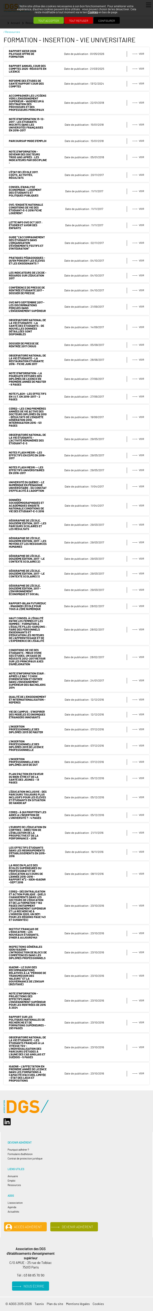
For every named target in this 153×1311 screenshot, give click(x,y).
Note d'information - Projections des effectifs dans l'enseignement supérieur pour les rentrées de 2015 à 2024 (27, 1000)
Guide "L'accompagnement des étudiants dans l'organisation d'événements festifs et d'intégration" (27, 243)
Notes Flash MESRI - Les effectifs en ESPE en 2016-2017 (27, 455)
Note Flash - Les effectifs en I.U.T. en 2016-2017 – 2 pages (27, 396)
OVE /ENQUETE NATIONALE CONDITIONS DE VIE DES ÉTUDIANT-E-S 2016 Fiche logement (26, 209)
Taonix (39, 1304)
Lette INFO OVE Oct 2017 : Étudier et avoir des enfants (25, 225)
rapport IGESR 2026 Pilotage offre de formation (22, 54)
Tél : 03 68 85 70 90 (30, 1275)
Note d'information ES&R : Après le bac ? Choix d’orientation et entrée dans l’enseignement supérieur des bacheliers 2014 (27, 680)
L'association (15, 1203)
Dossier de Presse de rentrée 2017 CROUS (24, 345)
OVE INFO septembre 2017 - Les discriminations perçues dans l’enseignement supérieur (27, 306)
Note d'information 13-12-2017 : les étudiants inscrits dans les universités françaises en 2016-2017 (26, 125)
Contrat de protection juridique (25, 1158)
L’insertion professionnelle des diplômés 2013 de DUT (24, 762)
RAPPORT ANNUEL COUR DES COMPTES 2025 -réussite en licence (27, 69)
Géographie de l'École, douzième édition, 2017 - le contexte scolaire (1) (27, 573)
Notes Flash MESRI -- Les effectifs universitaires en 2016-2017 (26, 470)
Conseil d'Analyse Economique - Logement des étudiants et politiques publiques (25, 191)
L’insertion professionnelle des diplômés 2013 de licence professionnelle (26, 745)
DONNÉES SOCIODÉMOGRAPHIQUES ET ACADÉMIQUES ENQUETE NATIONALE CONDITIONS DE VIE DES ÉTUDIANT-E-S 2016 (26, 506)
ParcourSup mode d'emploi (27, 141)
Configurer (106, 20)
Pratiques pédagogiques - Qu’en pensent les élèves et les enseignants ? (27, 260)
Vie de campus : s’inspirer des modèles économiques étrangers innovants (27, 714)
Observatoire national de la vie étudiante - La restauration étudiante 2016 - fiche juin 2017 (27, 360)
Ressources (14, 1185)
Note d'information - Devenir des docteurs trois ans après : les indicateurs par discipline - (28, 157)
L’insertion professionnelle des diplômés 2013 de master (26, 729)
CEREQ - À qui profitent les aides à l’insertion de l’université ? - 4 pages (27, 815)
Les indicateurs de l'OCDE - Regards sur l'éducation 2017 (27, 275)
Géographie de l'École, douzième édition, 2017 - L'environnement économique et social (25, 590)
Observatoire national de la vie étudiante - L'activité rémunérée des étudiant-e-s (27, 439)
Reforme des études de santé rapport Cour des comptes (26, 83)
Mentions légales (78, 1304)
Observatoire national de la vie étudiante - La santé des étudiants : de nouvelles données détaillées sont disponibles (27, 327)
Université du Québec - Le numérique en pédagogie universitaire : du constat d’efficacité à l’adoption (28, 486)
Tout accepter (48, 20)
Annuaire (13, 1176)
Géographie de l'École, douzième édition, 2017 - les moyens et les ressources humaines (28, 542)
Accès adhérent (28, 1227)
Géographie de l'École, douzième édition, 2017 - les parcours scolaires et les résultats (27, 525)
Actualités (13, 1211)
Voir (141, 54)
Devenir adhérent (77, 1227)
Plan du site (55, 1304)
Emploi (11, 1180)
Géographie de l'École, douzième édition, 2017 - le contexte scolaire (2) (27, 559)
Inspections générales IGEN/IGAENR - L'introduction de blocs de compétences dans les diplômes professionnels (28, 952)
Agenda (12, 1207)
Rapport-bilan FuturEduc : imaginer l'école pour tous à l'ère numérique (27, 606)
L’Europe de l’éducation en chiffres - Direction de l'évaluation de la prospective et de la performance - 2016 (27, 833)
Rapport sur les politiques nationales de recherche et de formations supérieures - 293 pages (27, 1023)
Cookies (93, 12)
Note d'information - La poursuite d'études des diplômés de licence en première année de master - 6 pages (27, 379)
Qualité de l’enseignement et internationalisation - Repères (27, 700)
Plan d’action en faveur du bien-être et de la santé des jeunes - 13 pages (26, 778)
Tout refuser (78, 20)
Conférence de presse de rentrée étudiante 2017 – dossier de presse (27, 290)
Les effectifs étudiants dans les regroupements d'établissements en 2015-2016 (27, 852)
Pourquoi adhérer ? (18, 1149)
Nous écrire (34, 1286)
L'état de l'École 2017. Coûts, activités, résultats (23, 175)
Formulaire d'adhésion (20, 1154)
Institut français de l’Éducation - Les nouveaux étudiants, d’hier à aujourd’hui (24, 933)
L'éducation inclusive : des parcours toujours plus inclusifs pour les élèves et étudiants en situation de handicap (28, 797)
